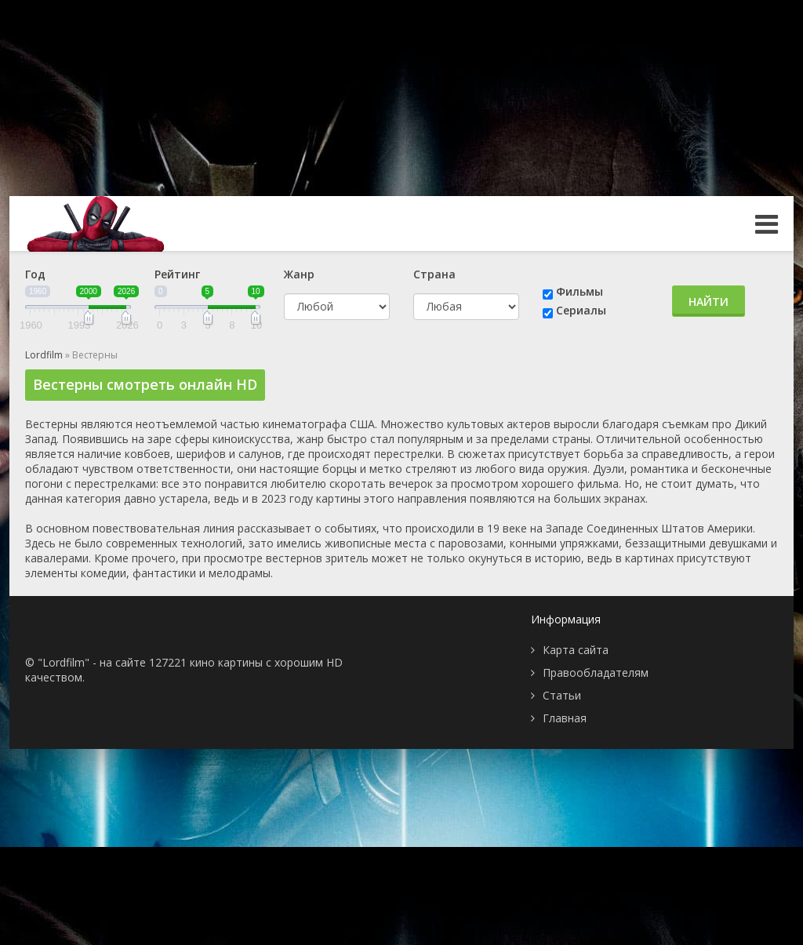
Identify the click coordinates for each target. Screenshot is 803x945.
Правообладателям (596, 672)
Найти (709, 301)
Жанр (299, 274)
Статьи (562, 695)
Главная (565, 718)
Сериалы (581, 310)
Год (35, 274)
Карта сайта (576, 649)
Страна (434, 274)
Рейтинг (177, 274)
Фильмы (579, 291)
